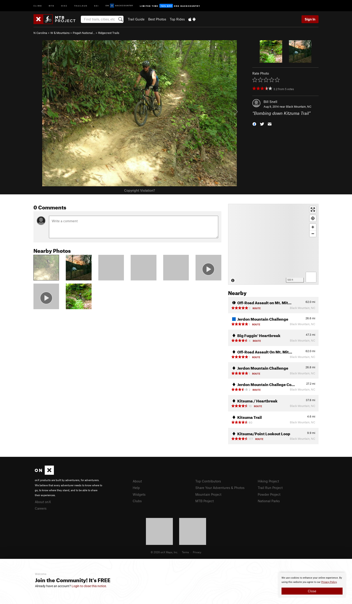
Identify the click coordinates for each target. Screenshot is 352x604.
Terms (185, 552)
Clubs (137, 501)
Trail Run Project (270, 488)
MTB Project (204, 501)
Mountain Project (208, 494)
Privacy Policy (329, 582)
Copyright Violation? (139, 190)
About (137, 481)
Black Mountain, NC (298, 106)
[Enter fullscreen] (313, 209)
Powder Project (269, 494)
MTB (51, 5)
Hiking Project (268, 481)
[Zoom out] (313, 233)
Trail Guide (136, 19)
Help (136, 488)
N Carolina (40, 33)
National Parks (269, 501)
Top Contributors (208, 481)
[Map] (273, 244)
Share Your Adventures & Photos (219, 488)
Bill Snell (270, 102)
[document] (312, 585)
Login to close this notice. (89, 586)
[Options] (311, 277)
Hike (64, 5)
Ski (96, 5)
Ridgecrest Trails (108, 33)
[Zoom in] (313, 227)
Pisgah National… (84, 33)
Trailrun (80, 5)
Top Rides (177, 19)
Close (312, 591)
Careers (40, 508)
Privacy (197, 552)
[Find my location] (313, 218)
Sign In (310, 19)
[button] (254, 123)
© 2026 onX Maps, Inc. (164, 552)
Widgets (139, 494)
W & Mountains (60, 33)
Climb (37, 5)
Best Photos (157, 19)
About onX (43, 502)
